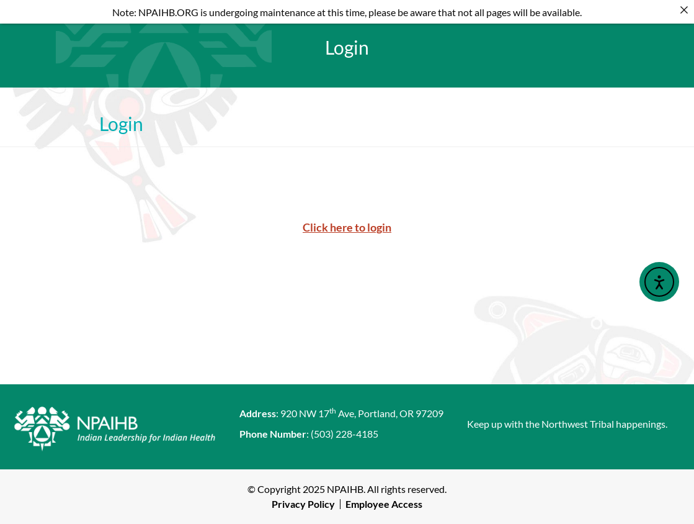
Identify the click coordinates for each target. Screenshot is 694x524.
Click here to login (347, 227)
